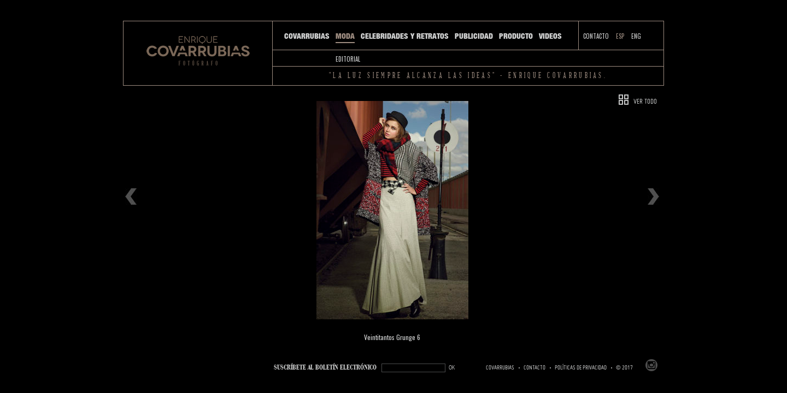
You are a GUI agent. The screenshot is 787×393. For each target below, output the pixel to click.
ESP (620, 36)
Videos (550, 36)
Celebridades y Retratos (405, 36)
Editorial (348, 59)
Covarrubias (307, 36)
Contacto (596, 36)
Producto (516, 36)
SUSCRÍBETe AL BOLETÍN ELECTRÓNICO (325, 367)
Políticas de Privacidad (581, 368)
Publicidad (474, 36)
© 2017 (624, 368)
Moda (345, 36)
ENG (636, 36)
